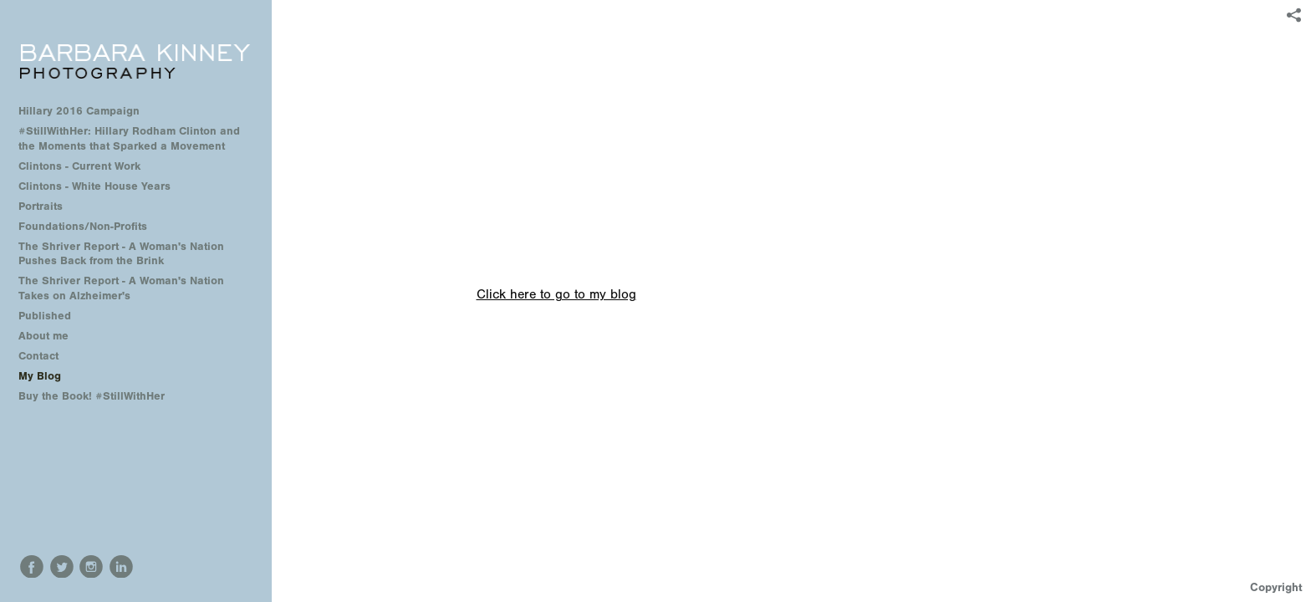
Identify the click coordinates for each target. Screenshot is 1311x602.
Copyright (1276, 587)
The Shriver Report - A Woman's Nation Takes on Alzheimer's (121, 288)
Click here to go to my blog (556, 294)
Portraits (40, 206)
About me (43, 335)
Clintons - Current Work (79, 166)
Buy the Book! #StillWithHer (91, 396)
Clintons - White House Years (94, 186)
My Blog (39, 376)
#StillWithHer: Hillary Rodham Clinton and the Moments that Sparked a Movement (129, 138)
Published (44, 315)
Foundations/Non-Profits (82, 226)
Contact (38, 355)
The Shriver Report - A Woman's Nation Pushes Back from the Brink (121, 254)
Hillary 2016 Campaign (79, 111)
